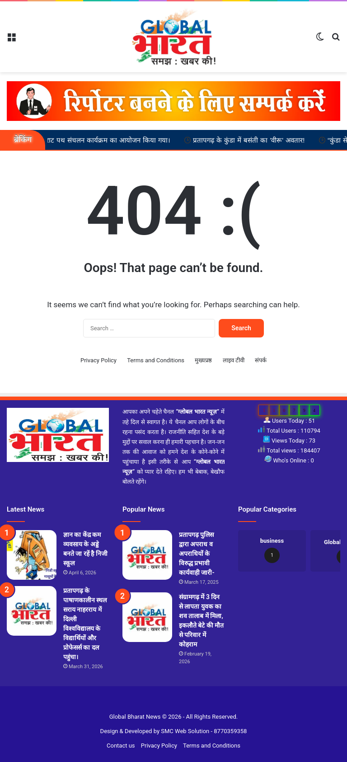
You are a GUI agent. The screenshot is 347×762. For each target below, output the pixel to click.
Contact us (121, 745)
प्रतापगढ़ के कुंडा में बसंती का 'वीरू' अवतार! (257, 140)
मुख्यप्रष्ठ (203, 360)
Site (179, 702)
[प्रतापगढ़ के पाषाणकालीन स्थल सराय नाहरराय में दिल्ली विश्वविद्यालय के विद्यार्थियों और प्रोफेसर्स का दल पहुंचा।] (31, 611)
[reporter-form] (173, 100)
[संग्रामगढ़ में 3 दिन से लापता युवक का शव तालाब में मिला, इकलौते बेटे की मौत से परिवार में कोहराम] (147, 617)
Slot (168, 702)
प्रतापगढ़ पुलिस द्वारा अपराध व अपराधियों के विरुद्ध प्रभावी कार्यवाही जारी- (197, 553)
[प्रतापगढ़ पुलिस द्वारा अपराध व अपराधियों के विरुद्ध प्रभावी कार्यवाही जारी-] (147, 555)
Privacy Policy (98, 360)
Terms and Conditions (155, 360)
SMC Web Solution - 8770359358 (204, 731)
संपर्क (261, 360)
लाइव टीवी (233, 360)
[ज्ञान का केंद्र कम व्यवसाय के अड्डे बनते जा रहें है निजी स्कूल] (31, 555)
